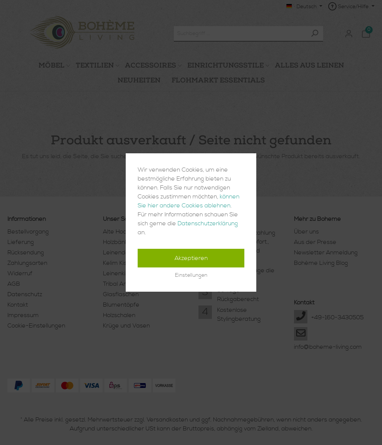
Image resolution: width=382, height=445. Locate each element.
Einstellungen (191, 275)
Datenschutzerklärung (208, 223)
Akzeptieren (191, 258)
